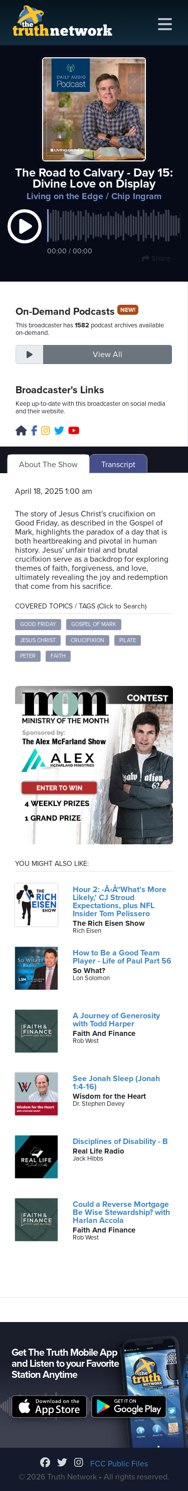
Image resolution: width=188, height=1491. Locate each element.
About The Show (48, 465)
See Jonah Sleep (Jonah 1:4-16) (116, 1083)
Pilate (127, 640)
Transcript (118, 465)
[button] (25, 237)
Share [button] (156, 258)
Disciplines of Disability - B (120, 1141)
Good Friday (38, 624)
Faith (58, 656)
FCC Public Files (119, 1464)
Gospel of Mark (93, 624)
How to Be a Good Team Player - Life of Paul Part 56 (122, 957)
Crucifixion (87, 640)
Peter (28, 656)
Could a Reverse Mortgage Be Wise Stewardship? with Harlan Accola (121, 1212)
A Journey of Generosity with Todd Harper (116, 1020)
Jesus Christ (38, 640)
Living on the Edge (65, 196)
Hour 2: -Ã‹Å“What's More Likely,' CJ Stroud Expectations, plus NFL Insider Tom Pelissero (119, 902)
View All (107, 354)
